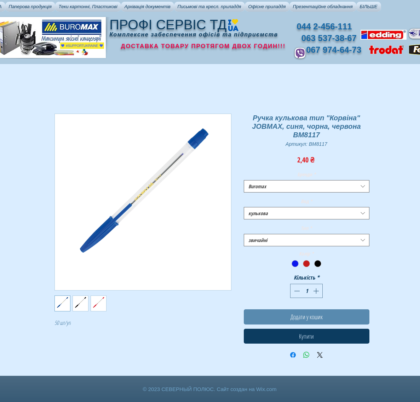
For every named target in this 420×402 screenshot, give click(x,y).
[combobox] (306, 186)
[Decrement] (296, 291)
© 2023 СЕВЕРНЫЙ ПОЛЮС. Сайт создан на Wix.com (210, 389)
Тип (306, 228)
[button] (30, 7)
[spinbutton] (306, 291)
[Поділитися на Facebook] (293, 355)
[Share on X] (320, 355)
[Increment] (317, 291)
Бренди (306, 174)
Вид (306, 201)
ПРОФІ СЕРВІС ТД (168, 24)
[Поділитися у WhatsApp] (306, 355)
